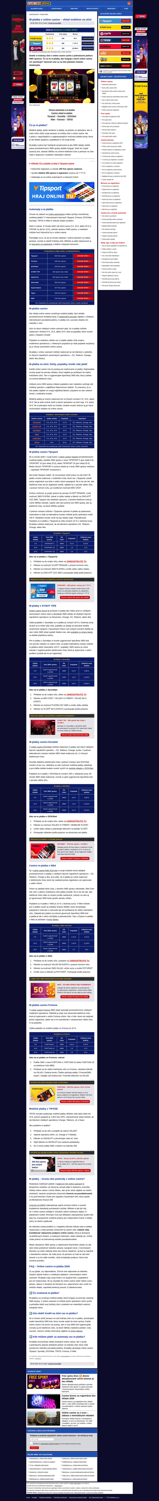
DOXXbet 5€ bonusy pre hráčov (111, 282)
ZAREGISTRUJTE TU (76, 561)
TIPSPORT (37, 422)
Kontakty (34, 1497)
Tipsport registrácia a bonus (110, 275)
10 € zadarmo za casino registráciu (112, 163)
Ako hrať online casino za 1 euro (111, 272)
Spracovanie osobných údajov (78, 1497)
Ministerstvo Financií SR (45, 1492)
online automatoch (56, 214)
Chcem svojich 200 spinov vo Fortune (75, 1101)
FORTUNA (37, 438)
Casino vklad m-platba (61, 113)
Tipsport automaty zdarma (109, 236)
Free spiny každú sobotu (109, 136)
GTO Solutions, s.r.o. (113, 1497)
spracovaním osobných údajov (50, 1444)
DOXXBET (37, 430)
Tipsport (51, 116)
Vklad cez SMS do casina (109, 252)
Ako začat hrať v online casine (111, 103)
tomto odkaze (77, 1331)
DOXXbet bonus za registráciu (111, 196)
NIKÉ (37, 434)
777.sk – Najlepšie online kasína (38, 1465)
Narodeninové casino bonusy (110, 153)
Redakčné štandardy (45, 1497)
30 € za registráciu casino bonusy (112, 169)
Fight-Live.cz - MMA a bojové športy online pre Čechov (78, 1475)
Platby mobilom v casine (109, 249)
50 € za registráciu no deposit (110, 173)
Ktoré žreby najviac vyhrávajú (110, 262)
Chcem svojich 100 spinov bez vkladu (75, 597)
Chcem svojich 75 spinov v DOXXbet (75, 858)
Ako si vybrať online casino (110, 100)
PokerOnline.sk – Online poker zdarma (40, 1458)
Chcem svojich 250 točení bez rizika (75, 735)
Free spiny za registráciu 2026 (111, 116)
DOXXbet (72, 116)
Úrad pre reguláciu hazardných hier (63, 1492)
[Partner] (141, 80)
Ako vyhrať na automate (109, 216)
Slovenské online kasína (109, 84)
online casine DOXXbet (41, 747)
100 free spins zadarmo (109, 130)
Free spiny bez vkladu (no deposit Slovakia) (115, 123)
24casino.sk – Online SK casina (38, 1472)
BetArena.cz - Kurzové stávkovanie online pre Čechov (78, 1472)
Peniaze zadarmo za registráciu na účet (113, 149)
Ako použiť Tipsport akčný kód (111, 285)
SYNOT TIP (36, 426)
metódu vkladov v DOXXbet (81, 768)
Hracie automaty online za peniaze (112, 219)
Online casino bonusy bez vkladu (111, 146)
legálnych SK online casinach (69, 1184)
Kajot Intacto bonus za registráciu (112, 202)
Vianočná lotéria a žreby (109, 269)
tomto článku (52, 920)
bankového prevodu (68, 317)
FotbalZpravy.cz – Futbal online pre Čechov (75, 1465)
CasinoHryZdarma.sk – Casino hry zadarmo (42, 1462)
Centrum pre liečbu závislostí (94, 1492)
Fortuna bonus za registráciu (110, 186)
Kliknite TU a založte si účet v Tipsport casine (52, 163)
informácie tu (38, 1358)
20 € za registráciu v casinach (111, 166)
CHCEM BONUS (87, 38)
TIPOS (70, 119)
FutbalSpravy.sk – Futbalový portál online (74, 1462)
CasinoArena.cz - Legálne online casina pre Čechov (77, 1468)
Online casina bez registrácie (110, 110)
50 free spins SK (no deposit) (110, 126)
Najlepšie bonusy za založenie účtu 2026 (114, 176)
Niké (53, 119)
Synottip (61, 116)
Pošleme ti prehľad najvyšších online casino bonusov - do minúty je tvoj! (61, 1435)
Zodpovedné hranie (79, 1492)
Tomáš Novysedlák (54, 23)
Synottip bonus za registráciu (110, 193)
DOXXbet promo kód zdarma (110, 279)
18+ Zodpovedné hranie (96, 1497)
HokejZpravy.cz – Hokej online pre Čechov (74, 1479)
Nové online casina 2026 (109, 88)
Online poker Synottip (108, 239)
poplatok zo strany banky (82, 632)
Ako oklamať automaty (108, 229)
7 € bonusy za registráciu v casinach (112, 159)
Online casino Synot (38, 611)
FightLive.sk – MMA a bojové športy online (74, 1458)
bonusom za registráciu (42, 244)
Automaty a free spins (108, 133)
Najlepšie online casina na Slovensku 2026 (114, 106)
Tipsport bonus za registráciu (110, 189)
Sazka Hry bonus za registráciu (111, 199)
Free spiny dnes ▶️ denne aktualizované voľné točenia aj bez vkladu (78, 1379)
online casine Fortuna (40, 1010)
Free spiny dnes (107, 120)
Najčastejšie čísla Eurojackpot (111, 265)
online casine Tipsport (68, 457)
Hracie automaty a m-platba (62, 110)
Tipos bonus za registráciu (110, 206)
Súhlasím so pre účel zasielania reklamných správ (57, 1444)
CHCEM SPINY (83, 256)
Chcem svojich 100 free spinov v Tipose (75, 1170)
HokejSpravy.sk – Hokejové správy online (41, 1479)
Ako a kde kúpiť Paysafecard (110, 255)
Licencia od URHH (37, 1205)
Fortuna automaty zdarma (109, 232)
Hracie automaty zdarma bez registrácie (114, 222)
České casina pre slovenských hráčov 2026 (115, 96)
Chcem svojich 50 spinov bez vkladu (75, 997)
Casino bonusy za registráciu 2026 (112, 143)
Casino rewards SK (108, 179)
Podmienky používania (60, 1497)
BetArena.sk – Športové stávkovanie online (42, 1475)
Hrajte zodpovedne (65, 1356)
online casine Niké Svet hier (45, 870)
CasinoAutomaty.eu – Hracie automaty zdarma (43, 1468)
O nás (28, 1497)
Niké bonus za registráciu (109, 209)
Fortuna (61, 119)
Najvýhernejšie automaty (109, 226)
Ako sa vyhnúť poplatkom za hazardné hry (114, 245)
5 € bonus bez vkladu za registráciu (112, 156)
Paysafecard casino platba (110, 259)
